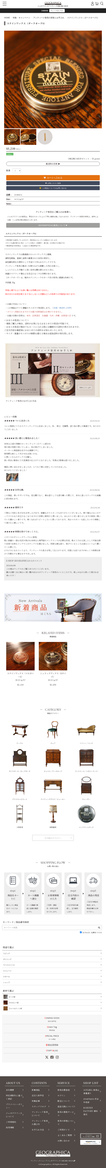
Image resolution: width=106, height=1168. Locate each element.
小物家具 (19, 816)
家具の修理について (66, 1122)
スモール (6, 976)
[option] (53, 79)
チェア (53, 732)
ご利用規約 (11, 1122)
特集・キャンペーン (21, 17)
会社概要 (10, 1090)
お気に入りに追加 (53, 183)
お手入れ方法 (38, 1129)
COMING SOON (52, 1020)
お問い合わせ (64, 1140)
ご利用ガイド (64, 1129)
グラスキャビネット (19, 788)
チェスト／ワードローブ (53, 760)
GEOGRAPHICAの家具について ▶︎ (53, 225)
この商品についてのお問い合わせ (52, 188)
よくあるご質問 (65, 1135)
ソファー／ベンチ (86, 732)
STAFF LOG (52, 1050)
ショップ (6, 982)
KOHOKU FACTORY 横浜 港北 (90, 1111)
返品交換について (66, 1106)
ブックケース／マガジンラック (86, 760)
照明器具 (53, 816)
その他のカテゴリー (53, 838)
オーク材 (11, 997)
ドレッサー (86, 788)
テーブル (19, 732)
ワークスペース (9, 965)
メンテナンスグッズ (86, 816)
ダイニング (7, 959)
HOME (7, 17)
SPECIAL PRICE (52, 1037)
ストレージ (7, 971)
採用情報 (10, 1127)
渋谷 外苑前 (91, 1100)
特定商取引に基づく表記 (14, 1097)
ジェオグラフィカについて (14, 1115)
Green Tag (52, 1028)
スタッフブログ (39, 1106)
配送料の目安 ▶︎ (53, 163)
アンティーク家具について (40, 1114)
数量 (8, 170)
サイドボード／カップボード (19, 760)
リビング (6, 953)
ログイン (62, 1095)
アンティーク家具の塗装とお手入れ (48, 17)
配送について (64, 1101)
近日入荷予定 (38, 1095)
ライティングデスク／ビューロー (53, 788)
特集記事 (36, 1101)
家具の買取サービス (66, 1114)
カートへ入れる (53, 177)
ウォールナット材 (15, 1008)
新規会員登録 (52, 1044)
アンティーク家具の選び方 (40, 1122)
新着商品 (36, 1090)
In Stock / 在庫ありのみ (92, 932)
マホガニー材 (13, 1003)
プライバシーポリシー (14, 1106)
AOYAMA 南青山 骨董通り (91, 1092)
